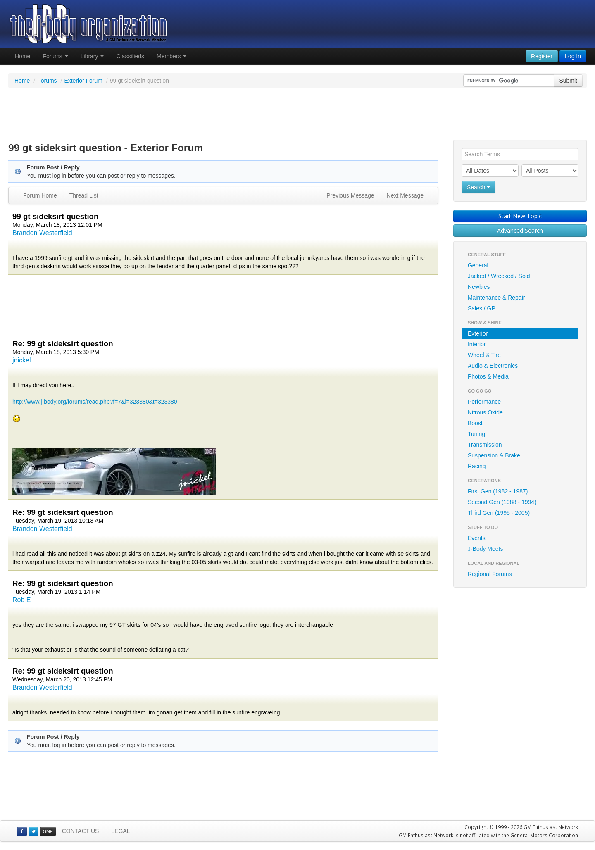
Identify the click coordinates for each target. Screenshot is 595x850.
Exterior (478, 333)
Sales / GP (481, 308)
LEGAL (120, 831)
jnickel (21, 360)
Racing (477, 466)
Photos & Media (488, 376)
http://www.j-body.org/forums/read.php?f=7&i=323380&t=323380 (94, 401)
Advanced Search (520, 230)
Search (478, 187)
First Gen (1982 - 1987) (498, 491)
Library (92, 56)
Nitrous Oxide (485, 412)
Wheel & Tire (484, 355)
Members (171, 56)
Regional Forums (490, 574)
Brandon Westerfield (42, 232)
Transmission (485, 444)
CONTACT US (80, 831)
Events (477, 538)
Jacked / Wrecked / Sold (499, 276)
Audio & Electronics (493, 365)
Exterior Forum (83, 80)
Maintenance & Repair (496, 297)
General (478, 265)
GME (48, 831)
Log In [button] (573, 56)
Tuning (476, 434)
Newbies (479, 286)
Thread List (83, 195)
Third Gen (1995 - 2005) (499, 513)
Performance (484, 401)
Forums (55, 56)
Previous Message (350, 195)
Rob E (21, 599)
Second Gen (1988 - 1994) (502, 502)
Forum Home (40, 195)
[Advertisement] (297, 114)
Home (22, 56)
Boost (475, 423)
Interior (477, 344)
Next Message (405, 195)
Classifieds (130, 56)
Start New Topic (520, 216)
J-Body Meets (485, 548)
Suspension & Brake (494, 455)
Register (541, 56)
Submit (568, 80)
